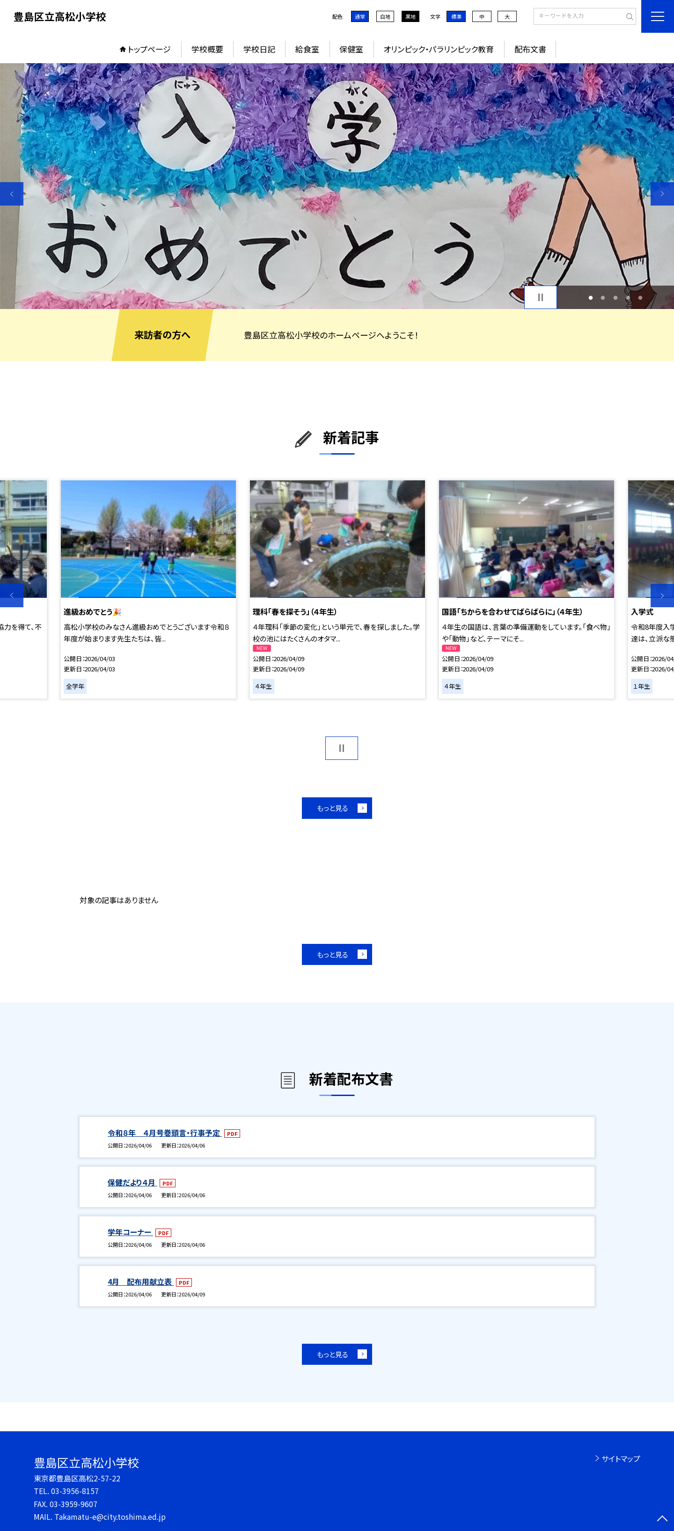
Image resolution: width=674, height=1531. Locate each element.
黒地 (410, 16)
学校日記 (259, 49)
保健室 (351, 49)
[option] (337, 186)
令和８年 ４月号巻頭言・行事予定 (165, 1132)
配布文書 (530, 49)
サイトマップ (620, 1458)
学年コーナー (130, 1231)
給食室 (307, 49)
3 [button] (616, 298)
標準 (456, 16)
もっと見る (332, 808)
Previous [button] (11, 194)
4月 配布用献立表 (141, 1281)
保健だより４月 (132, 1182)
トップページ (149, 49)
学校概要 (207, 49)
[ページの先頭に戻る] (662, 1519)
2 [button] (603, 298)
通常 (360, 16)
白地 (385, 16)
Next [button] (662, 194)
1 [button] (590, 298)
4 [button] (628, 298)
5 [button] (640, 298)
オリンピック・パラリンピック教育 (438, 49)
